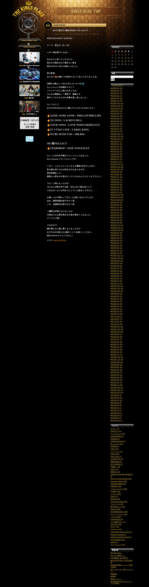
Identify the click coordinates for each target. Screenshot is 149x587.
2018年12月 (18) (117, 286)
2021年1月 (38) (117, 222)
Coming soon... (117, 553)
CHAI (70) (114, 496)
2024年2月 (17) (117, 129)
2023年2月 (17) (117, 159)
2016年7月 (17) (117, 339)
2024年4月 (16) (117, 124)
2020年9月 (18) (117, 233)
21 (132, 61)
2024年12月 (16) (117, 103)
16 (115, 61)
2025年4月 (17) (117, 93)
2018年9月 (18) (117, 294)
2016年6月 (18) (117, 342)
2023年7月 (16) (117, 146)
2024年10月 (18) (117, 108)
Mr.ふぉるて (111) (117, 444)
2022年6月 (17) (117, 179)
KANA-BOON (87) (117, 519)
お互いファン (117, 579)
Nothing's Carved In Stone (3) (121, 537)
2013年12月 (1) (117, 413)
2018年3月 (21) (117, 309)
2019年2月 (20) (117, 281)
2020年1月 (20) (117, 253)
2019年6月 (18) (117, 271)
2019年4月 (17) (117, 276)
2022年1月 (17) (117, 192)
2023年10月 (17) (117, 139)
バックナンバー (117, 85)
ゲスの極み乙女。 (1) (118, 522)
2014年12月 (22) (117, 387)
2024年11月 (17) (117, 106)
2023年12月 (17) (117, 134)
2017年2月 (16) (117, 321)
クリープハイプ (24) (118, 545)
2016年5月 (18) (117, 344)
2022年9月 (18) (117, 172)
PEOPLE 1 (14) (116, 431)
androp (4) (114, 542)
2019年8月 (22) (117, 266)
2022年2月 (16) (117, 190)
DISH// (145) (115, 454)
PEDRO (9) (115, 446)
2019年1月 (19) (117, 283)
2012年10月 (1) (117, 420)
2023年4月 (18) (117, 154)
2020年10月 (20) (117, 230)
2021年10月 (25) (117, 200)
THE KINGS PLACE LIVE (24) (121, 532)
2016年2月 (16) (117, 352)
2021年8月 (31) (117, 205)
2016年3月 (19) (117, 349)
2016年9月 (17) (117, 334)
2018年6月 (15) (117, 301)
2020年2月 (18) (117, 250)
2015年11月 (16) (117, 359)
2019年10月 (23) (117, 261)
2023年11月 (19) (117, 136)
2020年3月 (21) (117, 248)
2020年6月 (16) (117, 240)
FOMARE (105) (116, 486)
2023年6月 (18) (117, 149)
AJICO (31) (115, 469)
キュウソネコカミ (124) (119, 514)
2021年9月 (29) (117, 202)
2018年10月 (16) (117, 291)
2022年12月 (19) (117, 164)
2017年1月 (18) (117, 324)
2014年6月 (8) (116, 403)
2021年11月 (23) (117, 197)
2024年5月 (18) (117, 121)
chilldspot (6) (115, 439)
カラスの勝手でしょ (119, 556)
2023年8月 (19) (117, 144)
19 (125, 61)
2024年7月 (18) (117, 116)
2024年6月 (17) (117, 118)
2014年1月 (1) (116, 410)
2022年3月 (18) (117, 187)
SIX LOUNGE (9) (117, 464)
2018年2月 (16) (117, 311)
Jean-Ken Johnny (60, 240)
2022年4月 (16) (117, 184)
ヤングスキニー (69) (118, 434)
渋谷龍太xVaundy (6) (118, 441)
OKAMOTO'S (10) (117, 459)
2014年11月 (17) (117, 390)
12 (125, 58)
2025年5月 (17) (117, 91)
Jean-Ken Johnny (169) (119, 481)
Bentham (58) (115, 499)
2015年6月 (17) (117, 372)
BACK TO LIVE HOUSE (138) (121, 479)
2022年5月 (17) (117, 182)
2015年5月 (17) (117, 375)
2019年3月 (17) (117, 278)
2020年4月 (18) (117, 245)
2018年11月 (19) (117, 288)
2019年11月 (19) (117, 258)
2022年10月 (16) (117, 169)
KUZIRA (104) (116, 491)
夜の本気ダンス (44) (118, 507)
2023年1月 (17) (117, 162)
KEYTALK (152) (116, 524)
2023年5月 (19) (117, 151)
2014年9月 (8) (116, 395)
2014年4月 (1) (116, 408)
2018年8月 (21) (117, 296)
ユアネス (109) (116, 494)
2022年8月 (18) (117, 174)
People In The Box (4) (118, 535)
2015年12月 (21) (117, 357)
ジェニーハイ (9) (116, 451)
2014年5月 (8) (116, 405)
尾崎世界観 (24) (116, 462)
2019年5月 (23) (117, 273)
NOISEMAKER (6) (117, 436)
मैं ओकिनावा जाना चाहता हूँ (120, 558)
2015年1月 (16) (117, 385)
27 (128, 64)
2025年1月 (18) (117, 101)
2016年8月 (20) (117, 337)
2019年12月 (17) (117, 255)
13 (128, 58)
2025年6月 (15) (117, 88)
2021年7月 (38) (117, 207)
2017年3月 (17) (117, 319)
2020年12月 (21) (117, 225)
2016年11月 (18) (117, 329)
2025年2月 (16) (117, 98)
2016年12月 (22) (117, 327)
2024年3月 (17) (117, 126)
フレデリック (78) (117, 504)
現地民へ (115, 574)
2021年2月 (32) (117, 220)
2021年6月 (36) (117, 210)
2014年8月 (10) (117, 398)
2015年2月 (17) (117, 382)
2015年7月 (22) (117, 370)
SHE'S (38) (115, 449)
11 (122, 58)
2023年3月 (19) (117, 157)
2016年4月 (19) (117, 347)
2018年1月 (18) (117, 314)
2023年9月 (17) (117, 141)
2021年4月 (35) (117, 215)
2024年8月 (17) (117, 113)
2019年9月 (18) (117, 263)
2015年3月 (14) (117, 380)
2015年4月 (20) (117, 377)
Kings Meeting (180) (118, 540)
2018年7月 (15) (117, 299)
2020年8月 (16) (117, 235)
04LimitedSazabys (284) (119, 512)
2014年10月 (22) (117, 392)
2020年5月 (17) (117, 243)
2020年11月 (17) (117, 228)
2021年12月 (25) (117, 195)
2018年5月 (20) (117, 304)
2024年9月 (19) (117, 111)
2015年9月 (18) (117, 365)
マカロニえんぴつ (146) (119, 489)
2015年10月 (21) (117, 362)
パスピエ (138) (116, 517)
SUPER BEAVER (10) (118, 484)
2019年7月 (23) (117, 268)
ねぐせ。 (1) (115, 429)
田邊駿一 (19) (115, 467)
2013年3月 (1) (116, 418)
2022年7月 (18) (117, 177)
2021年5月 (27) (117, 212)
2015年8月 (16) (117, 367)
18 (122, 61)
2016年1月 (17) (117, 355)
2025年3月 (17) (117, 96)
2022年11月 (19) (117, 167)
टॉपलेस (114, 576)
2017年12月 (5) (117, 316)
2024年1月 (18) (117, 131)
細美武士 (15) (115, 472)
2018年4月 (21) (117, 306)
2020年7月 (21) (117, 238)
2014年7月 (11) (117, 400)
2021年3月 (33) (117, 217)
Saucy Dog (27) (116, 457)
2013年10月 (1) (117, 415)
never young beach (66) (119, 502)
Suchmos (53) (116, 509)
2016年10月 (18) (117, 332)
